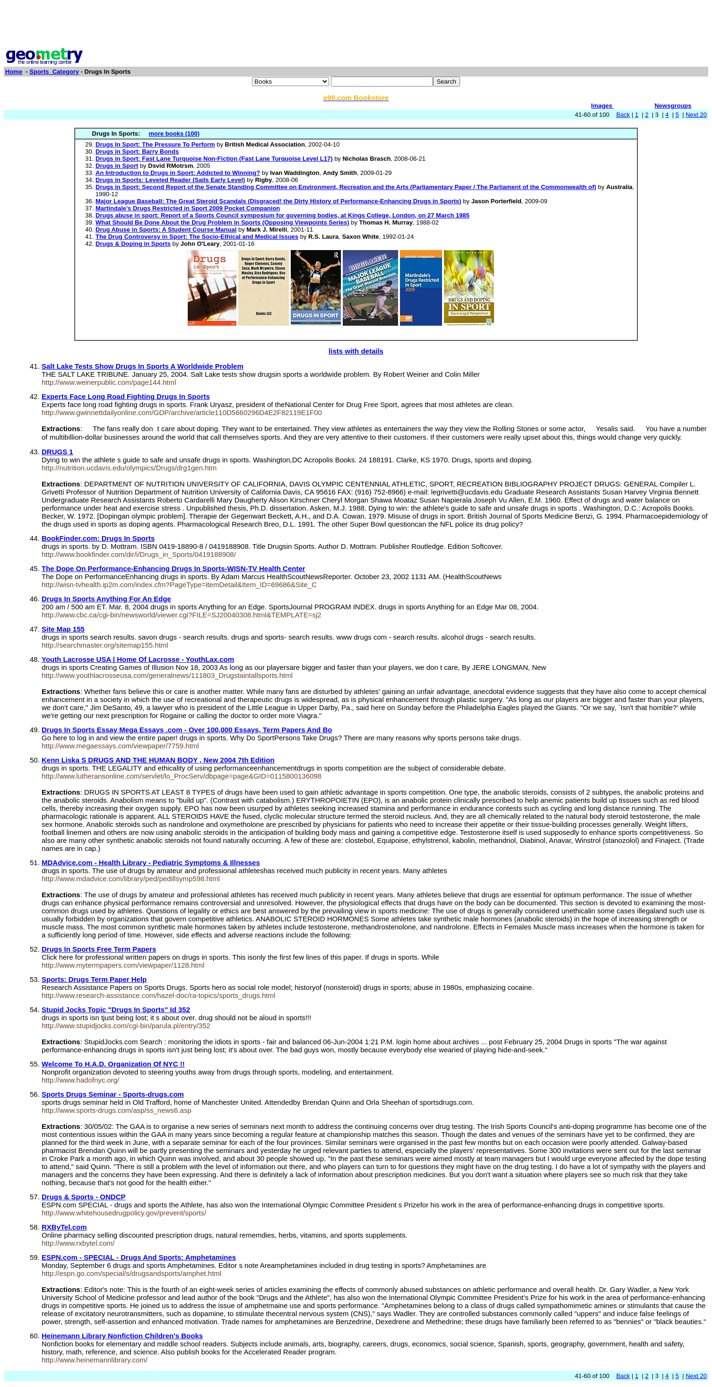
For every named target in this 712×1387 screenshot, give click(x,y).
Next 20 (696, 114)
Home (13, 71)
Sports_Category (54, 71)
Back (623, 114)
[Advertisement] (356, 25)
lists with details (356, 351)
